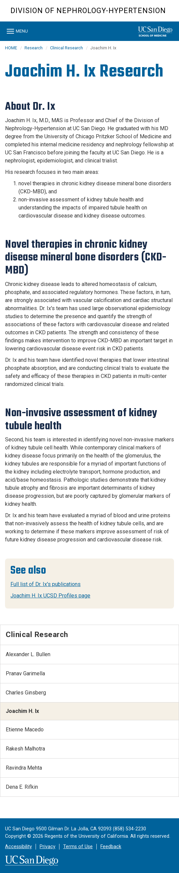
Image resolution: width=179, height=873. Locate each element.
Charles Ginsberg (26, 692)
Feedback (110, 847)
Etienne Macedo (25, 729)
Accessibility (18, 847)
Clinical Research (66, 47)
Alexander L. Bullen (28, 654)
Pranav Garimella (25, 673)
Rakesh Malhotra (25, 748)
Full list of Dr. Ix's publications (45, 584)
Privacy (47, 847)
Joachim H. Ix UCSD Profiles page (50, 595)
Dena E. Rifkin (22, 787)
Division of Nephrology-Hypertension (88, 10)
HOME (11, 47)
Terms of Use (78, 847)
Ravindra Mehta (24, 768)
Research (34, 47)
